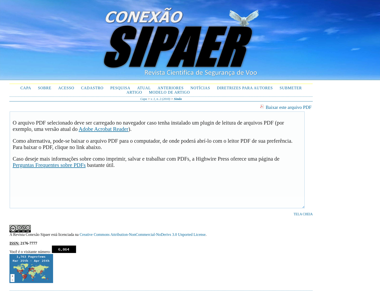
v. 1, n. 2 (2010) (160, 99)
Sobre (45, 88)
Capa (25, 88)
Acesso (66, 88)
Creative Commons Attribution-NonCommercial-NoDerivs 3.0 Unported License (142, 234)
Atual (144, 88)
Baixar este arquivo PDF (288, 107)
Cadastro (92, 88)
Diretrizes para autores (245, 88)
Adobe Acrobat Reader (103, 129)
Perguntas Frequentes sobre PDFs (49, 165)
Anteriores (171, 88)
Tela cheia (303, 214)
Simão (178, 99)
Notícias (200, 88)
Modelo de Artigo (169, 92)
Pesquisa (120, 88)
